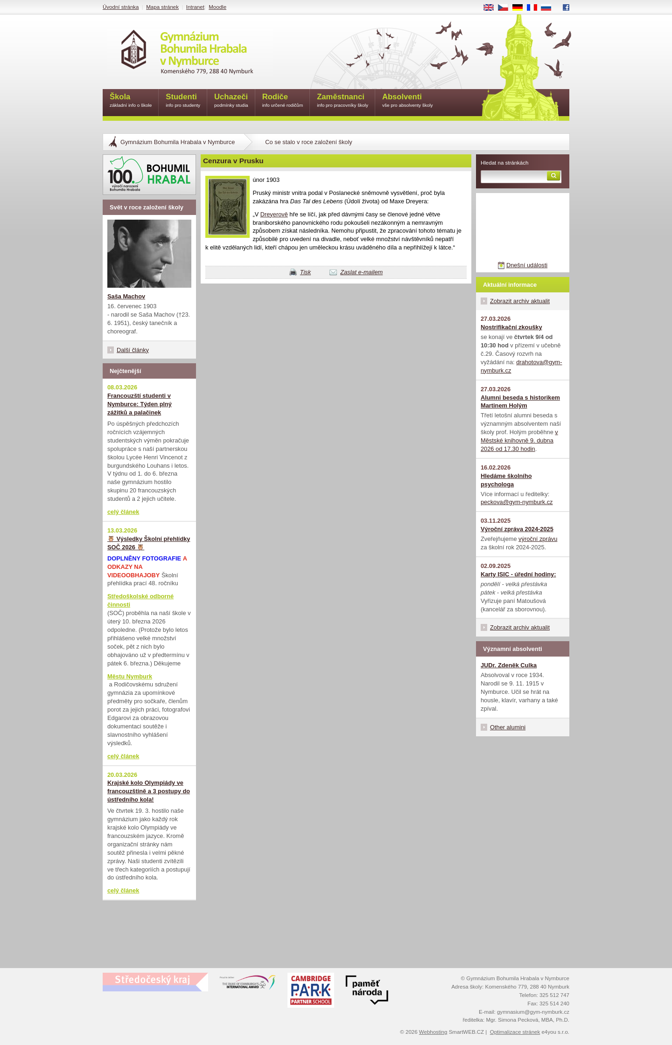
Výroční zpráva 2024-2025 (517, 529)
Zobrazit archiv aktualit (520, 301)
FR (535, 8)
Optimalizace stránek (515, 1032)
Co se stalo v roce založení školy (308, 141)
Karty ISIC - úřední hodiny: (518, 574)
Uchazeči (231, 101)
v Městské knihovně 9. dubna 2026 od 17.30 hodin (519, 440)
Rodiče (282, 101)
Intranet (195, 7)
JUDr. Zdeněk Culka (509, 665)
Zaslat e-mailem (361, 272)
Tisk (305, 272)
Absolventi (407, 101)
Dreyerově (274, 214)
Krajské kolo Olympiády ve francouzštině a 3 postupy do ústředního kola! (148, 791)
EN (492, 8)
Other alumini (507, 727)
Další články (133, 349)
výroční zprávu (537, 538)
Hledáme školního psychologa (506, 480)
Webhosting (433, 1032)
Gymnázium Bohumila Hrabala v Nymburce (177, 141)
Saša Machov (126, 296)
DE (521, 8)
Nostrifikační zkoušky (511, 327)
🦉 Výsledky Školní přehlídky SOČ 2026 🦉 (148, 543)
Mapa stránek (162, 7)
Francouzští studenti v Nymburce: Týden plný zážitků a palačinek (139, 404)
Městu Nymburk (129, 676)
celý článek (123, 511)
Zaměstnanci (342, 101)
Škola (131, 101)
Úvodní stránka (121, 7)
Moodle (217, 7)
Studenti (183, 101)
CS (506, 8)
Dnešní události (526, 265)
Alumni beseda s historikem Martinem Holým (520, 401)
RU (549, 8)
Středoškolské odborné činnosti (140, 600)
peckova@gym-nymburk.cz (517, 501)
